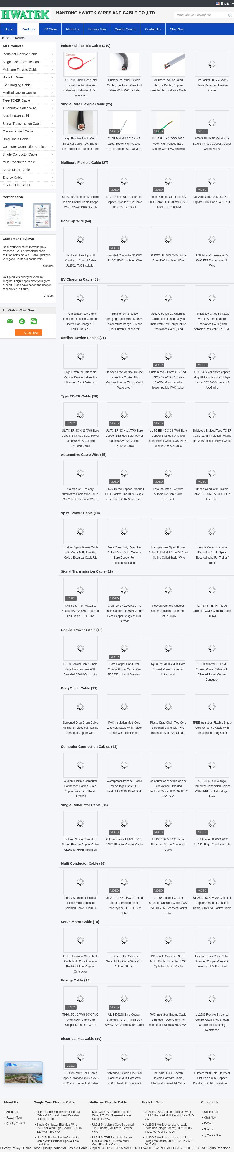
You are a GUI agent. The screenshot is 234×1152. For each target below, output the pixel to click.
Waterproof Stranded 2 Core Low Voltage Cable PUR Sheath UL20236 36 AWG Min (124, 786)
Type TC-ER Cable (16, 100)
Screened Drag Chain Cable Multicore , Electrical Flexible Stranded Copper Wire (80, 728)
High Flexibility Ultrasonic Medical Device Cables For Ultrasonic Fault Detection (80, 377)
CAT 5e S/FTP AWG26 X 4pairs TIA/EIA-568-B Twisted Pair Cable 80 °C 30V (80, 611)
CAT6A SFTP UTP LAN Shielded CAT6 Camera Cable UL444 (212, 611)
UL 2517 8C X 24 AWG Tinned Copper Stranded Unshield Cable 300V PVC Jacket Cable (212, 903)
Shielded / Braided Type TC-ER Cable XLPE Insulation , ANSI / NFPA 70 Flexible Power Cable (212, 435)
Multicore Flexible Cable (20, 69)
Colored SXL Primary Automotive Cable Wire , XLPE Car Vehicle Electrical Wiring (80, 494)
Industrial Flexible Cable (20, 54)
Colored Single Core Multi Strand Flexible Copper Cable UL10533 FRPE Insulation (80, 844)
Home (8, 29)
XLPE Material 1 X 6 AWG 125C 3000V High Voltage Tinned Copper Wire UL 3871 (124, 143)
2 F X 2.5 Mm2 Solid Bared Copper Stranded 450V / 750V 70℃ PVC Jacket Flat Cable (80, 1078)
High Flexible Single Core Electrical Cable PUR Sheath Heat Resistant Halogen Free (80, 143)
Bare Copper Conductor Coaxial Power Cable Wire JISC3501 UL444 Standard (124, 669)
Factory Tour (97, 29)
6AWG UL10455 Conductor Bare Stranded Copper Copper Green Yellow (212, 143)
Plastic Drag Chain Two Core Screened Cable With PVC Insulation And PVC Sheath (168, 728)
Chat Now (177, 29)
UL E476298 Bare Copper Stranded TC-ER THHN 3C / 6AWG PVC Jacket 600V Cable (124, 1020)
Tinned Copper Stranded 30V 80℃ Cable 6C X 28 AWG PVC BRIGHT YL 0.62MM (168, 202)
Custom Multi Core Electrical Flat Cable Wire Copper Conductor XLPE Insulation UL (212, 1078)
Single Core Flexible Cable (22, 62)
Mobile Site (212, 1135)
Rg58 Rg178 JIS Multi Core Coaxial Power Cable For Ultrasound (168, 669)
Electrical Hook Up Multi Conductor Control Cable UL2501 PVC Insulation (80, 260)
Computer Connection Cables (24, 147)
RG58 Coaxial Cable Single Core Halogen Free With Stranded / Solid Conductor (80, 669)
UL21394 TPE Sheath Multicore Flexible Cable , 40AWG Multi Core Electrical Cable (112, 1141)
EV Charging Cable (17, 85)
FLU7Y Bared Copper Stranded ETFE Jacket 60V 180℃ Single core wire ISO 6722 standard (124, 494)
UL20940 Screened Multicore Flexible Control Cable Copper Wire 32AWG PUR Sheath (80, 202)
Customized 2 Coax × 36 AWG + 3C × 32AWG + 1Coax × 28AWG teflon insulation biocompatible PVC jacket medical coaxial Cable (168, 382)
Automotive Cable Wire (19, 108)
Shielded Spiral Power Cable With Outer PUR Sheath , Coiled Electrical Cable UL (80, 552)
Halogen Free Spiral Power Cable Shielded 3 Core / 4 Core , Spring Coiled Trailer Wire (168, 552)
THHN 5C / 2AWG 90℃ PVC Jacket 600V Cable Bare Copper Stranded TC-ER (80, 1020)
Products (28, 29)
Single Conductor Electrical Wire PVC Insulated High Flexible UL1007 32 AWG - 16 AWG (59, 1128)
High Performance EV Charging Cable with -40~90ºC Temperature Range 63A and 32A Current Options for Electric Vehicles (124, 324)
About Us (72, 29)
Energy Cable (12, 177)
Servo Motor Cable (16, 170)
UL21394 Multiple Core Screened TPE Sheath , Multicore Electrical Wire (113, 1128)
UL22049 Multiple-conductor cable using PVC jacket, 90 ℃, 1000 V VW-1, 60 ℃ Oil (169, 1141)
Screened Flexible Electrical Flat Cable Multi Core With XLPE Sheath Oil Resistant (124, 1078)
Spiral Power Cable (17, 116)
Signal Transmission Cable (22, 123)
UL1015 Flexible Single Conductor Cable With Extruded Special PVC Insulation (58, 1141)
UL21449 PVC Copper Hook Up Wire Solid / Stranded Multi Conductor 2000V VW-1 (169, 1115)
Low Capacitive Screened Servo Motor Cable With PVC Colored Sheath (124, 961)
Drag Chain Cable (16, 139)
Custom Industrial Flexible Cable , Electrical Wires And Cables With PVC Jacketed (124, 85)
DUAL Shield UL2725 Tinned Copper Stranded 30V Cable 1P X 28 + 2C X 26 (124, 202)
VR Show (50, 29)
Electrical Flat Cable (17, 185)
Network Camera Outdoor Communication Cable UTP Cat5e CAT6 (168, 611)
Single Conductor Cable (20, 154)
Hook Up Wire (13, 77)
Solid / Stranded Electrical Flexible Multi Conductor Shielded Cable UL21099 (80, 903)
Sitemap (209, 1129)
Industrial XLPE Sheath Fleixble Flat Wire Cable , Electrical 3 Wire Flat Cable (168, 1078)
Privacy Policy (10, 1148)
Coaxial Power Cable (18, 131)
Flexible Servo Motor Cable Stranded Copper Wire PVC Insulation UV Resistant (212, 961)
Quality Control (125, 29)
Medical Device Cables (19, 93)
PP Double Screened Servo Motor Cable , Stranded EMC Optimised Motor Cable (168, 961)
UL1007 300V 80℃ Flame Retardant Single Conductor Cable (168, 844)
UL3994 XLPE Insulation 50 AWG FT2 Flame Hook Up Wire (212, 260)
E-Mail (208, 1123)
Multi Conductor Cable (19, 162)
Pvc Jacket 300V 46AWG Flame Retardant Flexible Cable (212, 85)
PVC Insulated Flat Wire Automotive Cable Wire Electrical (168, 494)
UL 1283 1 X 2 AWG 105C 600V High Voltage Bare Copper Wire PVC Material (168, 143)
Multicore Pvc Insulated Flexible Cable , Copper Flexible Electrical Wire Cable (168, 85)
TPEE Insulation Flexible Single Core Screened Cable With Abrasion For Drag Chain (212, 728)
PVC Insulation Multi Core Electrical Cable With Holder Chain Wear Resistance (124, 728)
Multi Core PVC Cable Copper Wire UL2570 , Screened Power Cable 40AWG (112, 1115)
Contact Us (153, 29)
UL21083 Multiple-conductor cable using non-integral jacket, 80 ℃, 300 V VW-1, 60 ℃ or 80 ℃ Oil (168, 1128)
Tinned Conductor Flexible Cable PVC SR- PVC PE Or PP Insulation (212, 494)
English (226, 3)
